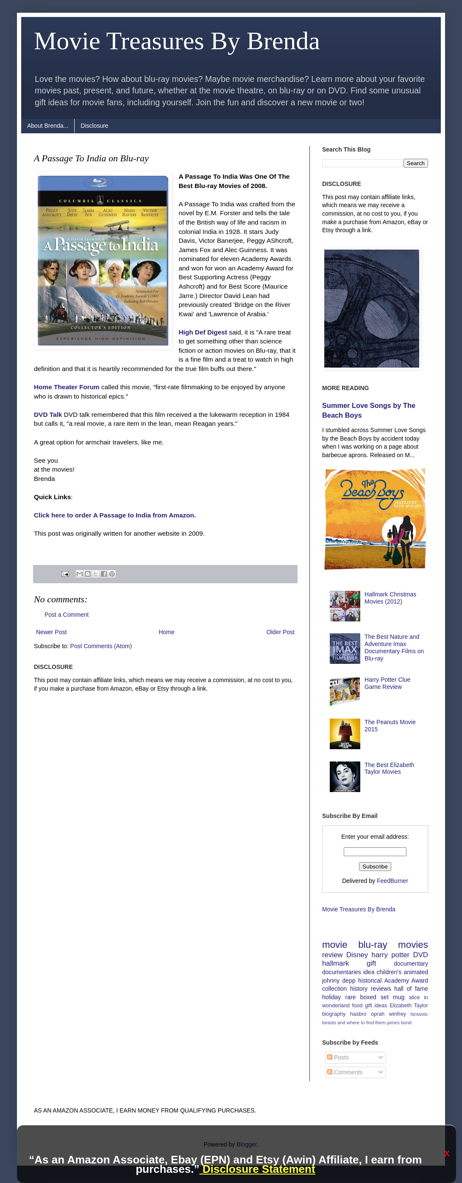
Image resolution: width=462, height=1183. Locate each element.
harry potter (391, 955)
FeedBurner (392, 880)
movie (335, 944)
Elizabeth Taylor (409, 1006)
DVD (420, 955)
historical (369, 980)
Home (166, 632)
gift (371, 963)
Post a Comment (67, 614)
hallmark (335, 963)
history (358, 988)
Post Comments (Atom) (101, 646)
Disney (357, 955)
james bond (399, 1022)
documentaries (341, 972)
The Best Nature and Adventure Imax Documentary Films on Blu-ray (394, 647)
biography (333, 1014)
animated (416, 972)
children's (389, 972)
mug (398, 997)
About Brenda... (47, 125)
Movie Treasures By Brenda (177, 41)
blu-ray (372, 944)
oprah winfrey (388, 1014)
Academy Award (406, 980)
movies (413, 944)
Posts (338, 1057)
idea (368, 972)
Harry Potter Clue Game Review (387, 683)
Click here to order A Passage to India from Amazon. (115, 515)
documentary (411, 963)
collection (334, 988)
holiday (331, 997)
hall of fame (411, 988)
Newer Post (51, 632)
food (357, 1006)
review (332, 955)
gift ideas (376, 1006)
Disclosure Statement (257, 1169)
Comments (345, 1072)
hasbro (358, 1014)
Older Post (281, 632)
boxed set (374, 997)
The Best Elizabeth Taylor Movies (390, 769)
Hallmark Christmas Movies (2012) (390, 598)
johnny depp (339, 980)
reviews (381, 988)
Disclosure (94, 125)
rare (350, 997)
